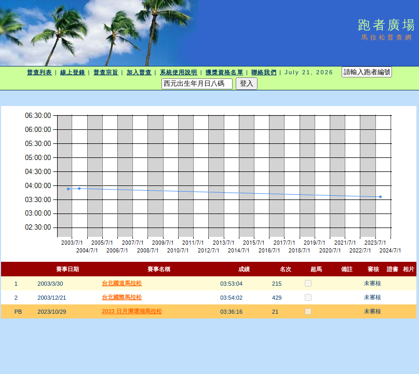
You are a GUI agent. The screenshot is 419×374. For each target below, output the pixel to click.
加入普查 (139, 72)
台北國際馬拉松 (122, 297)
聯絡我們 (263, 72)
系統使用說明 (179, 72)
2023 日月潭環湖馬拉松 (132, 311)
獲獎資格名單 (225, 72)
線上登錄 (72, 72)
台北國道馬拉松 (122, 283)
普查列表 (39, 72)
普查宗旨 (105, 72)
